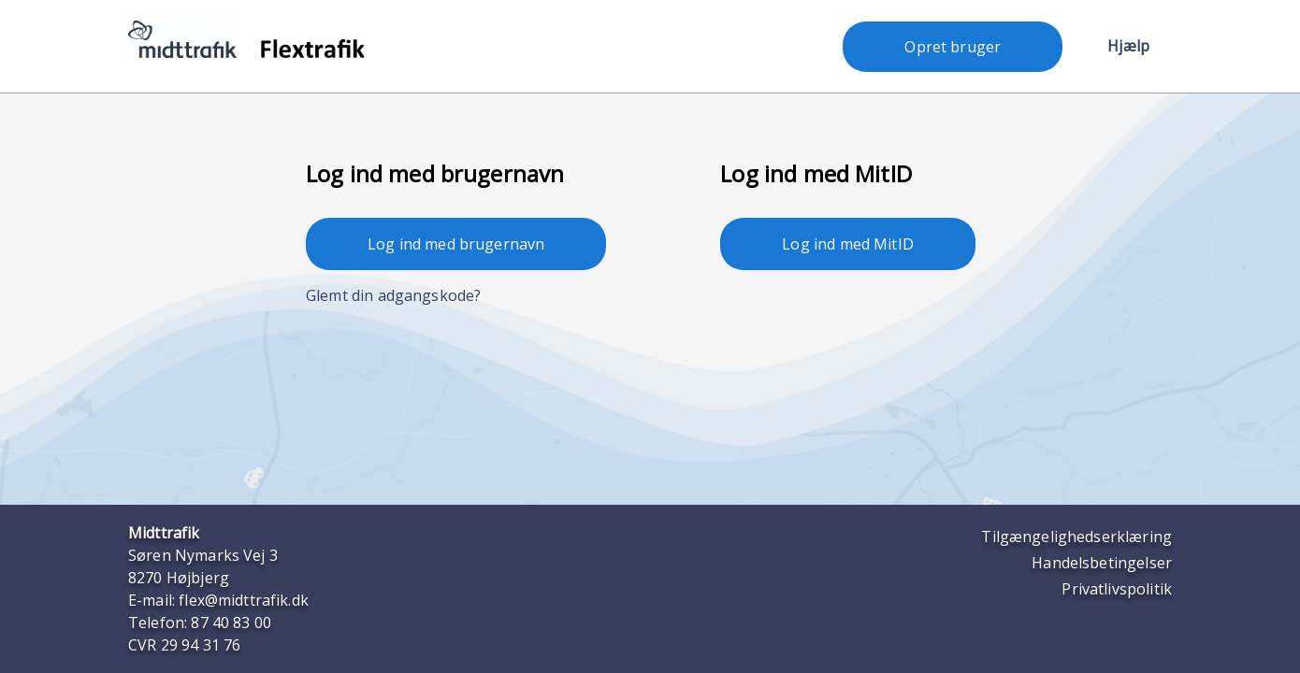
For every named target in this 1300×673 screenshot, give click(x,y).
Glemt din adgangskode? (393, 295)
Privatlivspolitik (1117, 589)
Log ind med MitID (848, 244)
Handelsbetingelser (1102, 562)
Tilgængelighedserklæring (1076, 536)
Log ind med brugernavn (456, 244)
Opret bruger (952, 46)
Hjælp (1128, 46)
